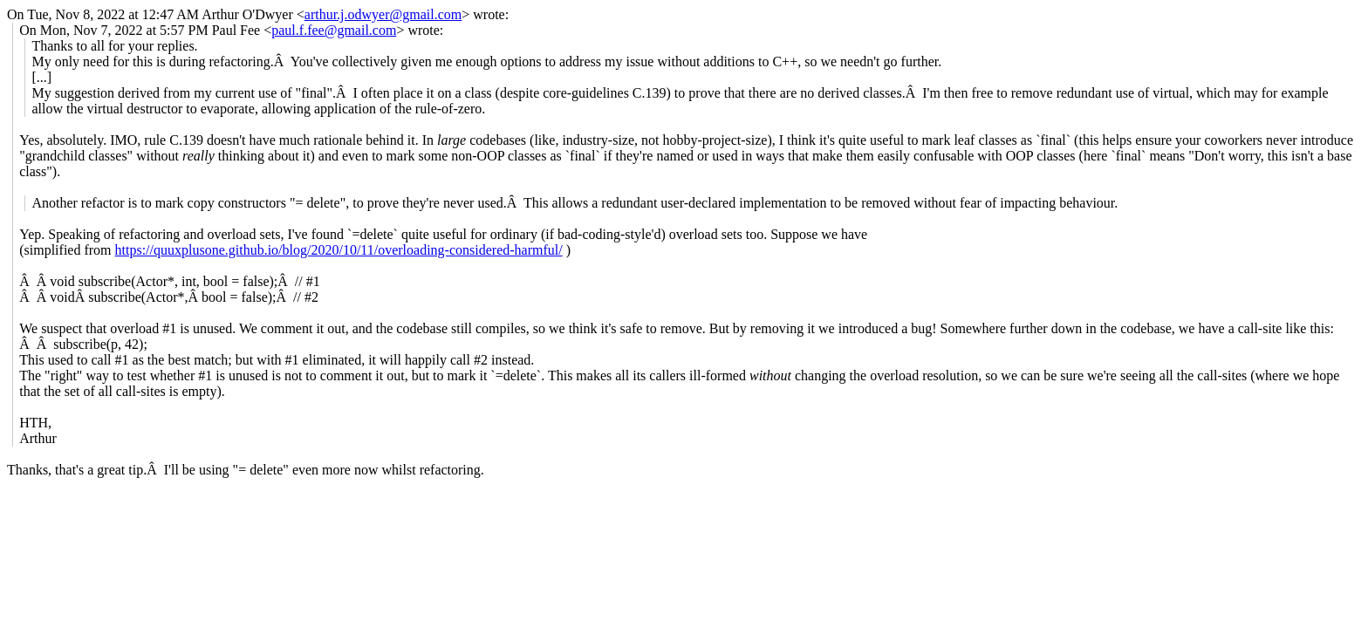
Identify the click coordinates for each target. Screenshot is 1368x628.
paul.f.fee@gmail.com (333, 30)
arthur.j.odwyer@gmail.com (383, 14)
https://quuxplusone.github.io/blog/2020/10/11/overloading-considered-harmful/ (339, 249)
